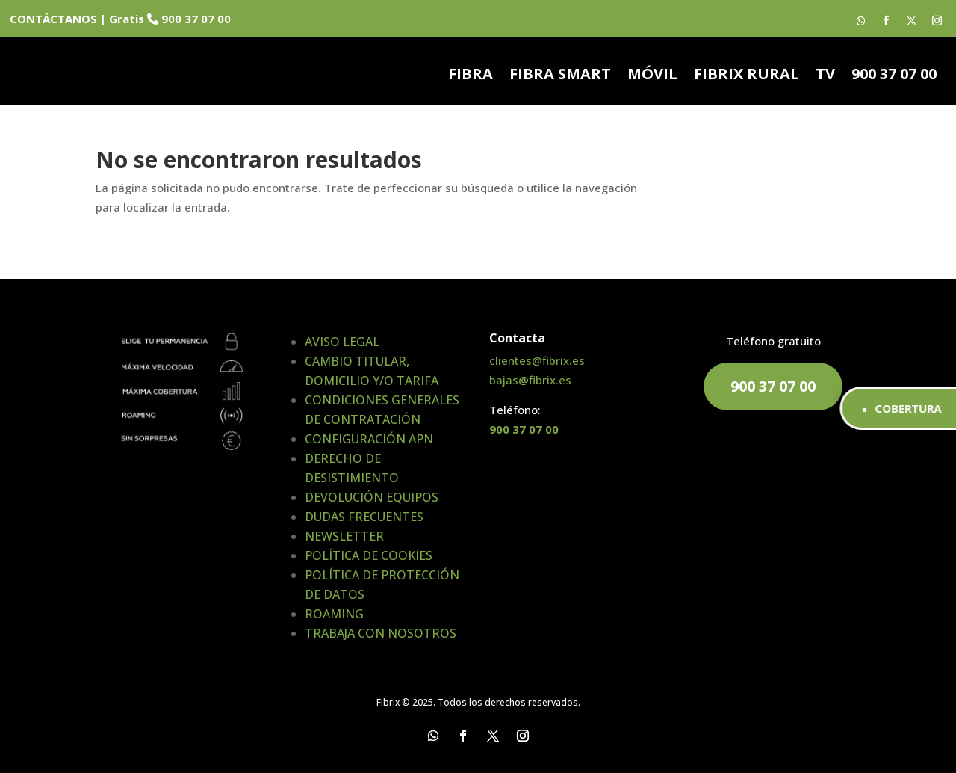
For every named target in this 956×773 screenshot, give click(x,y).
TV (825, 76)
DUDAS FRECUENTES (364, 516)
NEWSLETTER (344, 536)
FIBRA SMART (560, 76)
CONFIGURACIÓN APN (369, 439)
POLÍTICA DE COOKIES (368, 555)
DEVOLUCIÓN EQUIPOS (371, 497)
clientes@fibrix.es (537, 360)
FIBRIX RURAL (746, 76)
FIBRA (470, 76)
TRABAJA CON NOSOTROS (380, 633)
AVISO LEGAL (342, 341)
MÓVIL (652, 76)
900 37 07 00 (894, 76)
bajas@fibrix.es (530, 379)
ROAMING (334, 614)
